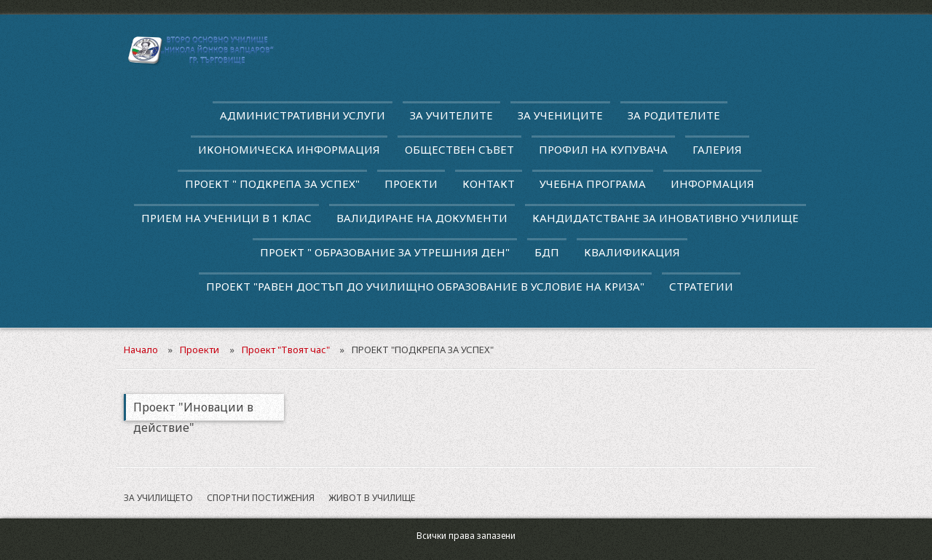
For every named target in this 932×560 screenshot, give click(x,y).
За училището (158, 498)
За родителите (674, 115)
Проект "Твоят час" (286, 349)
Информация (712, 183)
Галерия (717, 149)
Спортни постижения (261, 498)
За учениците (560, 115)
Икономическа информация (289, 149)
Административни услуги (302, 115)
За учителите (451, 115)
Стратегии (701, 286)
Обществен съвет (459, 149)
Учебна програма (593, 183)
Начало (141, 349)
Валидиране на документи (422, 217)
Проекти (411, 183)
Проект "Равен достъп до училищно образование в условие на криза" (425, 286)
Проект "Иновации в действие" (193, 410)
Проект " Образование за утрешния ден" (385, 252)
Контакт (488, 183)
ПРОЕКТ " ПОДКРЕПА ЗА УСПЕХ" (272, 183)
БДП (546, 252)
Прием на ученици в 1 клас (226, 217)
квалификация (632, 252)
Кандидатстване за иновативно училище (665, 217)
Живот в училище (371, 498)
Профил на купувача (603, 149)
